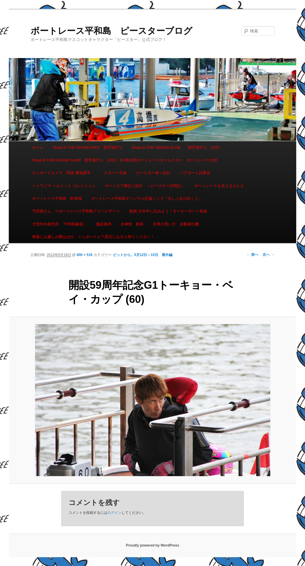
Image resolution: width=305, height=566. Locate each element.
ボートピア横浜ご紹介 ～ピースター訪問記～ (145, 186)
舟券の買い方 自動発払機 (176, 224)
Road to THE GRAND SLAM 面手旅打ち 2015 (175, 147)
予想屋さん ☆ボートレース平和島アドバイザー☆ (76, 211)
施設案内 (103, 224)
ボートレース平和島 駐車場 (57, 198)
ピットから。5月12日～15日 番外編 (142, 255)
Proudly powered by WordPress (152, 545)
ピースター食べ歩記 (153, 173)
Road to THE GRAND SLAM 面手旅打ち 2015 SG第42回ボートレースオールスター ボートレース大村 (124, 160)
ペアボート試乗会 (195, 173)
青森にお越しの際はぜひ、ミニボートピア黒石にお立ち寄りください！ (93, 237)
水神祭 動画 (132, 224)
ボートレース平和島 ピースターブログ (111, 31)
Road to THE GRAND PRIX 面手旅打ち (88, 147)
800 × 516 (85, 255)
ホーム (38, 147)
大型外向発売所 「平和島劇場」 (59, 224)
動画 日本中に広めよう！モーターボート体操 (168, 211)
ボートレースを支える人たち (219, 186)
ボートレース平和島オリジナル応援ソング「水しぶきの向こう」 (146, 198)
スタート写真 (115, 173)
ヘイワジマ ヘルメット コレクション (63, 186)
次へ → (268, 255)
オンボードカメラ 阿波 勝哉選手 (63, 173)
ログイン (114, 513)
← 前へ (252, 255)
